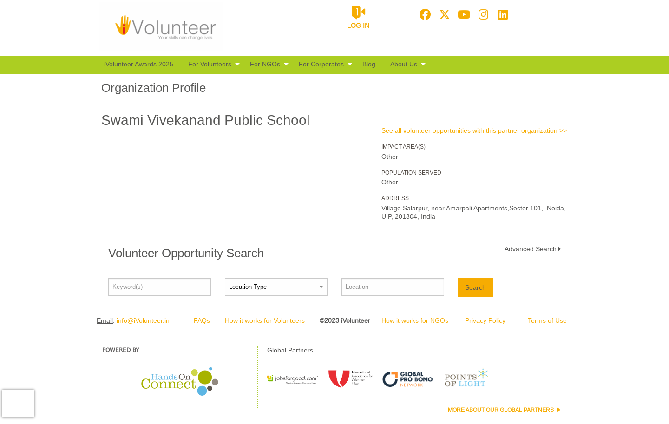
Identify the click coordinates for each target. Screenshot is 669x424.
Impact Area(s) (403, 147)
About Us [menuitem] (403, 64)
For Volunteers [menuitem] (209, 64)
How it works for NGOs (414, 320)
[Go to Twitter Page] (443, 14)
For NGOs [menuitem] (265, 64)
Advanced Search (531, 249)
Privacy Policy (485, 320)
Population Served (411, 173)
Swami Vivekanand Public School (205, 120)
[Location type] (276, 287)
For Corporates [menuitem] (321, 64)
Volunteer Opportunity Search (186, 253)
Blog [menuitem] (368, 64)
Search (475, 287)
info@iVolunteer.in (143, 320)
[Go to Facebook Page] (423, 14)
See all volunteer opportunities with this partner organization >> (474, 130)
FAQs (202, 320)
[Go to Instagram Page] (482, 14)
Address (395, 198)
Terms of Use (547, 320)
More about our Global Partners (501, 410)
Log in (358, 25)
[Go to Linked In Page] (501, 14)
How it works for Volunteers (265, 320)
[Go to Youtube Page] (462, 14)
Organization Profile (153, 88)
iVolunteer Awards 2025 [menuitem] (138, 64)
